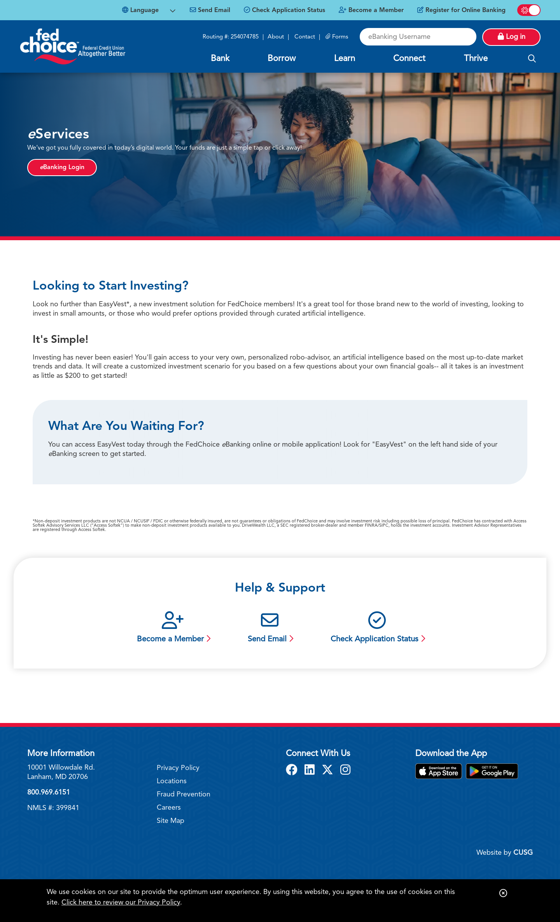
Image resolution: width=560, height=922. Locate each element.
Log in (511, 36)
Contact (304, 37)
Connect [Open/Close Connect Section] (409, 58)
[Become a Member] (371, 10)
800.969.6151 (48, 792)
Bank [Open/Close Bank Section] (220, 58)
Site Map (170, 820)
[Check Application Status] (284, 10)
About (276, 37)
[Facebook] (293, 771)
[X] (329, 771)
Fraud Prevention (183, 794)
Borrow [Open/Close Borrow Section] (282, 58)
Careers (169, 807)
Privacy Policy (178, 768)
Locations (172, 781)
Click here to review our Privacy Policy (120, 902)
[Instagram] (345, 771)
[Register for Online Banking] (461, 10)
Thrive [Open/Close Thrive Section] (476, 58)
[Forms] (337, 37)
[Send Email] (210, 10)
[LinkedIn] (311, 771)
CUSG (523, 852)
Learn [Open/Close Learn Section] (344, 58)
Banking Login (62, 167)
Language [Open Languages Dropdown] (140, 10)
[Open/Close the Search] (532, 59)
